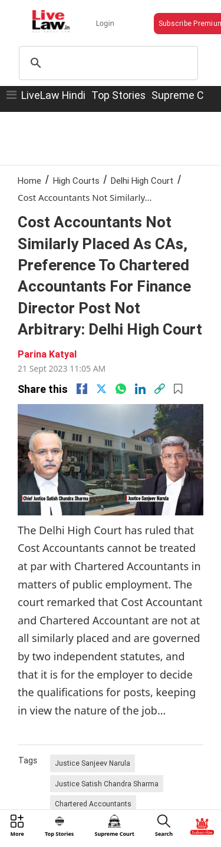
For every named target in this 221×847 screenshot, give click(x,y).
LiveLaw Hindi (53, 95)
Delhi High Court (142, 180)
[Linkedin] (140, 388)
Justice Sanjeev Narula (92, 763)
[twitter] (101, 388)
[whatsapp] (121, 388)
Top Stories (118, 95)
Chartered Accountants (93, 803)
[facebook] (82, 388)
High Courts (76, 180)
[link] (159, 388)
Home (29, 180)
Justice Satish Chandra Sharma (107, 783)
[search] (106, 63)
